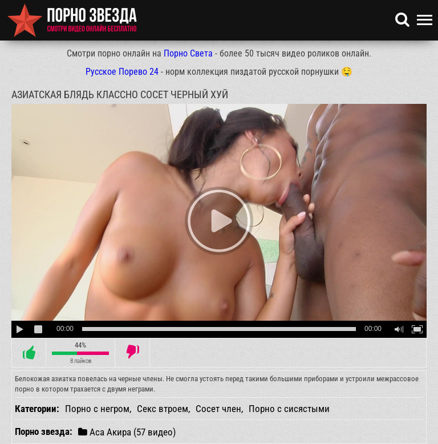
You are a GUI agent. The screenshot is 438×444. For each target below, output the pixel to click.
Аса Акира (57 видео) (127, 432)
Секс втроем (162, 408)
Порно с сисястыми (289, 408)
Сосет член (218, 408)
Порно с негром (97, 408)
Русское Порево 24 (122, 71)
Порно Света (188, 53)
